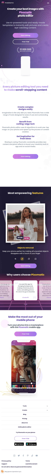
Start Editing (25, 35)
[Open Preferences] (2, 471)
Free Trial (25, 42)
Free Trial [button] (25, 334)
